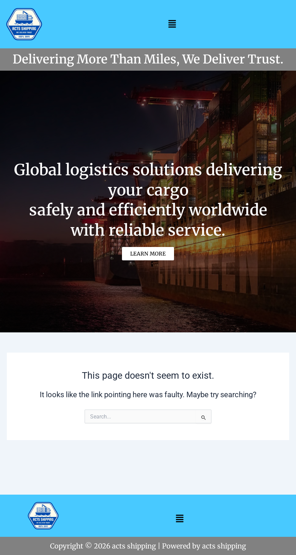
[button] (172, 24)
